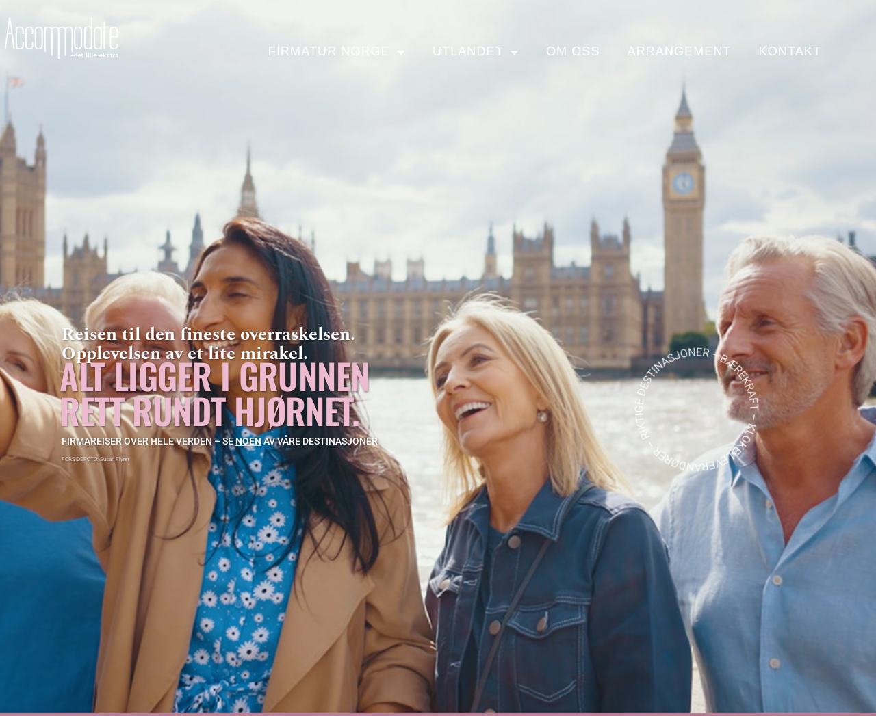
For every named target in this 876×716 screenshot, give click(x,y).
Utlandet (476, 52)
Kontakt (790, 51)
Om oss (573, 51)
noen (248, 441)
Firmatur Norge (336, 52)
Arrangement (679, 51)
